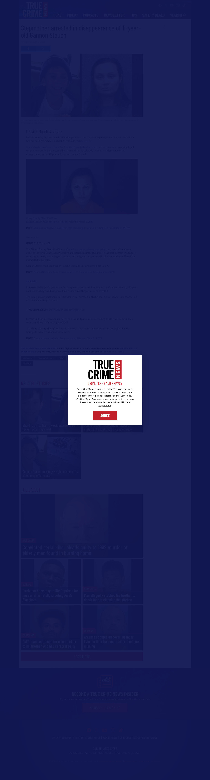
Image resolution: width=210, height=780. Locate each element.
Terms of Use (119, 389)
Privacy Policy (125, 395)
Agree (105, 415)
